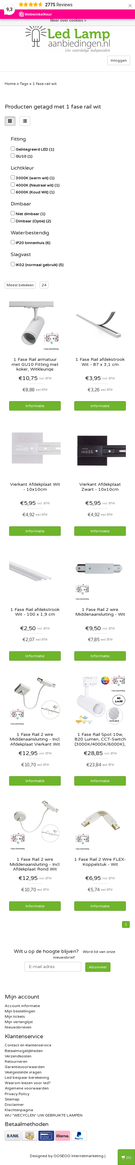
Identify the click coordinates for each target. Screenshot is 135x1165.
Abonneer (98, 967)
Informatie (34, 406)
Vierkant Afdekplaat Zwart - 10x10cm (100, 487)
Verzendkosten (18, 1056)
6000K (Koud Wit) (35, 192)
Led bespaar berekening (27, 1077)
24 (44, 285)
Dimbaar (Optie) (33, 221)
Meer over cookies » (68, 20)
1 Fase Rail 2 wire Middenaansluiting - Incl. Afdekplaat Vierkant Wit (34, 739)
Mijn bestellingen (20, 1011)
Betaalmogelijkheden (24, 1051)
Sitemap (12, 1099)
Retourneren (16, 1061)
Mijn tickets (15, 1016)
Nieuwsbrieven (18, 1027)
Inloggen (119, 60)
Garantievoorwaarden (25, 1067)
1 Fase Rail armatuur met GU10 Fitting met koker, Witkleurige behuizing (35, 364)
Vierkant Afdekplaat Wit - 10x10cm (35, 487)
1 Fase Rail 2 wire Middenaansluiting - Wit (100, 612)
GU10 (24, 156)
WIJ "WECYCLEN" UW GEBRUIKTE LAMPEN (43, 1115)
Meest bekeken (20, 285)
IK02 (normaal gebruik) (40, 265)
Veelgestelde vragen (23, 1072)
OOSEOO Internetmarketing (78, 1156)
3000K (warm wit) (35, 178)
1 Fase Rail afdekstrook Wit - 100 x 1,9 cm (34, 612)
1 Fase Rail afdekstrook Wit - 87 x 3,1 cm (100, 362)
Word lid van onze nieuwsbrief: (64, 954)
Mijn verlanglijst (19, 1022)
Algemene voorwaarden (27, 1088)
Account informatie (22, 1006)
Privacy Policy (17, 1094)
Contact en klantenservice (28, 1045)
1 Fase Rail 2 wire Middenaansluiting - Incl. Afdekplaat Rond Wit (34, 864)
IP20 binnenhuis (33, 243)
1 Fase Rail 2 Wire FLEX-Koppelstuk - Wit (100, 862)
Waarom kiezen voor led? (28, 1083)
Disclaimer (14, 1104)
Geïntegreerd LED (35, 149)
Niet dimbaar (30, 214)
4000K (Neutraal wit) (37, 185)
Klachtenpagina (19, 1110)
